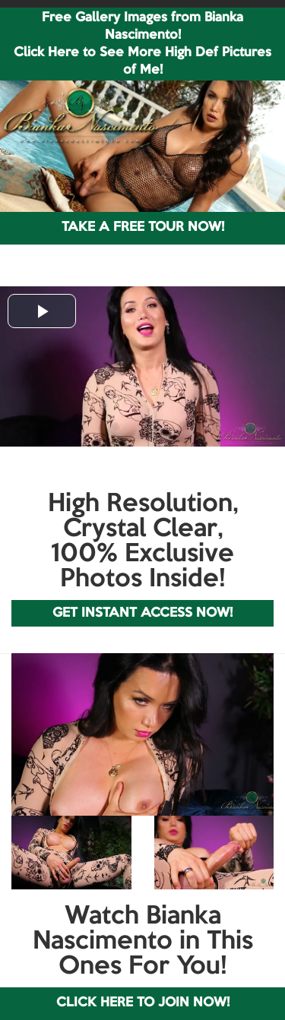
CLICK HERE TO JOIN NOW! (143, 1003)
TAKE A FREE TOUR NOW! (143, 227)
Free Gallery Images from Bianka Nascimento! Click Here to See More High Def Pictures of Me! (142, 44)
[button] (42, 311)
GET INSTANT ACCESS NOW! (142, 613)
